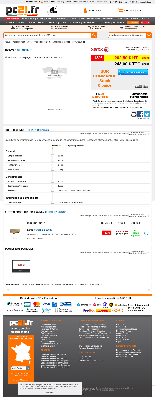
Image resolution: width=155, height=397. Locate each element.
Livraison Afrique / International (128, 352)
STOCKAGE (21, 22)
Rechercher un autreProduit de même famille (137, 133)
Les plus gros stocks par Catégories (55, 365)
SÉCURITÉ (42, 22)
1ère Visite (45, 337)
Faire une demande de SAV (90, 348)
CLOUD (63, 22)
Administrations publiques (126, 329)
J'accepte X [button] (50, 392)
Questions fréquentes (49, 335)
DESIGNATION (35, 223)
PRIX (120, 223)
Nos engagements (48, 327)
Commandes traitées (140, 2)
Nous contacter (136, 28)
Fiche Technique (85, 134)
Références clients (48, 333)
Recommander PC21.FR (51, 344)
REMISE (105, 223)
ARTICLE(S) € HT (133, 10)
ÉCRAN (81, 18)
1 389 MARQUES (12, 18)
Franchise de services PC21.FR (91, 361)
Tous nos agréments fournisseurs (92, 325)
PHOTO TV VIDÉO (90, 22)
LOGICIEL (53, 22)
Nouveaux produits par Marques (54, 359)
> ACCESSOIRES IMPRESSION (38, 42)
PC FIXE (40, 18)
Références (118, 2)
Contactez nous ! (48, 346)
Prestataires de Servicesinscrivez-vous (21, 375)
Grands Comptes (123, 333)
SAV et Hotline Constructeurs (90, 346)
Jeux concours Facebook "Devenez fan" (95, 333)
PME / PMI (120, 325)
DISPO (134, 223)
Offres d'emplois (85, 356)
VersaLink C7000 (39, 230)
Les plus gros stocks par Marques (54, 363)
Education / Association (125, 331)
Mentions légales (48, 342)
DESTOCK (145, 22)
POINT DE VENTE (131, 18)
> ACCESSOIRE (18, 42)
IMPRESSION (107, 18)
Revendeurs (121, 327)
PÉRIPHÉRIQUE (93, 18)
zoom (15, 239)
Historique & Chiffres (49, 329)
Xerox (21, 271)
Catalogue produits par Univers (53, 354)
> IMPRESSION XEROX (61, 42)
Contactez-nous (101, 2)
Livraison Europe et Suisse (127, 354)
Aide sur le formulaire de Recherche (93, 335)
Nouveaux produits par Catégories (55, 361)
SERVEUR (10, 22)
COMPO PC (61, 18)
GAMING (72, 18)
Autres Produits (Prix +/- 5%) (102, 134)
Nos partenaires (47, 331)
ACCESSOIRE (133, 22)
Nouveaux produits (48, 356)
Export (119, 342)
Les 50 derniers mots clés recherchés (94, 337)
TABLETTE (50, 18)
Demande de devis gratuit (89, 329)
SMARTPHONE (119, 22)
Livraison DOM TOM (124, 356)
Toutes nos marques (121, 134)
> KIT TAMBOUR (77, 42)
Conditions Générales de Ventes (92, 331)
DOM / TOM (121, 337)
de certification (61, 28)
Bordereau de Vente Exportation (129, 350)
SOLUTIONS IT (74, 22)
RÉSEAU (31, 22)
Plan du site (46, 340)
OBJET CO (145, 18)
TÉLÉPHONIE (105, 22)
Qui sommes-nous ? (49, 325)
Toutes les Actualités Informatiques (55, 367)
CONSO (119, 18)
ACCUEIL (8, 42)
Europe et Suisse (123, 340)
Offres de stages (85, 359)
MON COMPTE (95, 10)
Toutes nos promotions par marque (93, 327)
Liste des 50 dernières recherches (21, 381)
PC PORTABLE (28, 18)
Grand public (121, 335)
